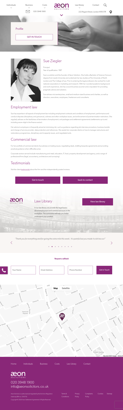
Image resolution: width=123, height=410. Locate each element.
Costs (44, 5)
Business (29, 5)
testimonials (25, 170)
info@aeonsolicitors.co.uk (29, 387)
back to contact (85, 180)
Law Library (71, 364)
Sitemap (109, 394)
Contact (95, 5)
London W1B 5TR (92, 12)
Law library (79, 5)
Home (13, 364)
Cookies (100, 394)
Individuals (11, 5)
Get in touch (34, 37)
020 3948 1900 (39, 12)
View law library (97, 202)
